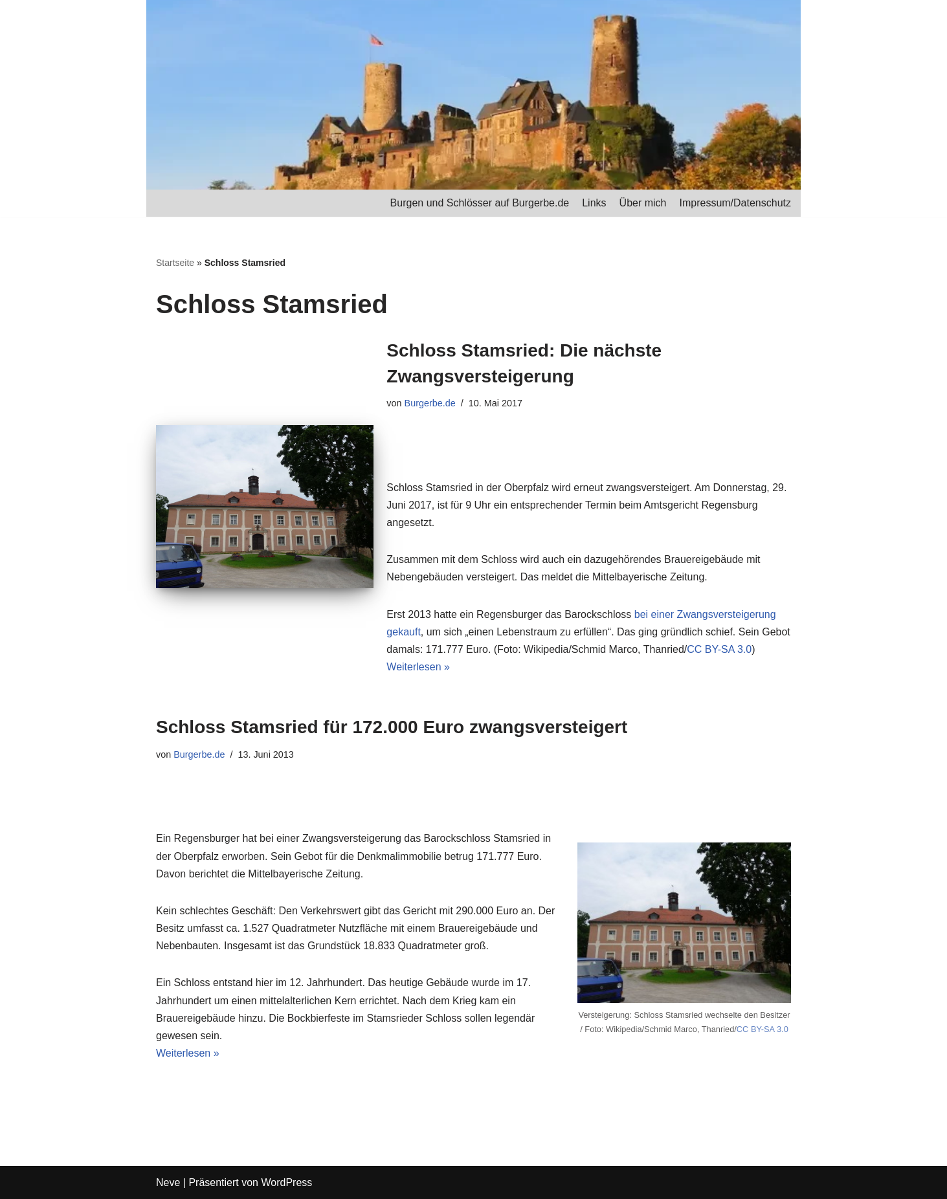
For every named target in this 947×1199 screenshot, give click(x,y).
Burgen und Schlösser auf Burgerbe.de (480, 202)
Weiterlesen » (418, 666)
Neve (168, 1182)
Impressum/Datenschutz (735, 202)
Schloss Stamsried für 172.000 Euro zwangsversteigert (391, 727)
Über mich (643, 202)
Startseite (175, 263)
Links (594, 202)
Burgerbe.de (430, 403)
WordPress (286, 1182)
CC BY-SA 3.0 (719, 649)
